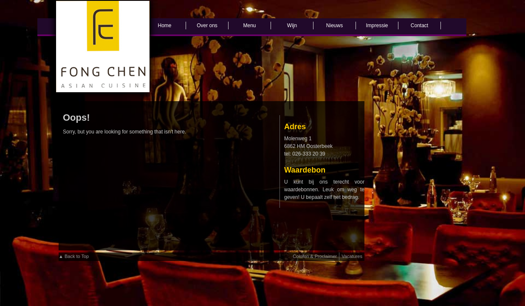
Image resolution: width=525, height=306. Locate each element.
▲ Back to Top (74, 256)
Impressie (377, 25)
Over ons (207, 25)
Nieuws (334, 25)
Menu (249, 25)
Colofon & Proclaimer (315, 256)
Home (164, 25)
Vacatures (352, 256)
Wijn (292, 25)
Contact (419, 25)
